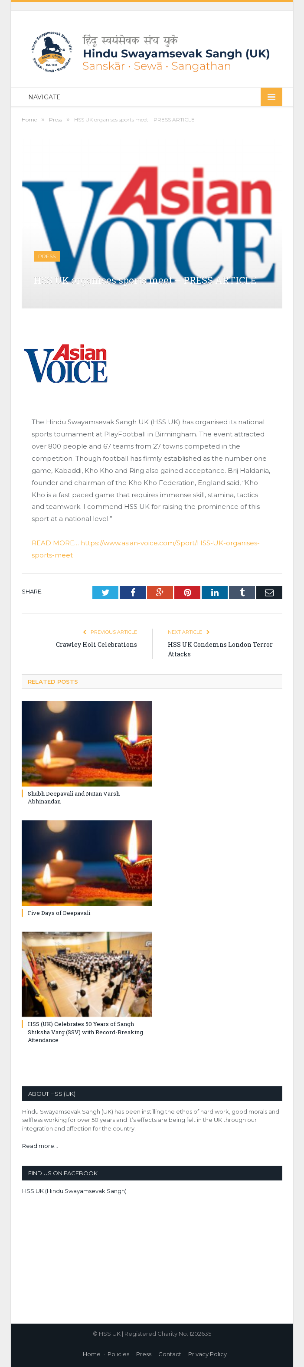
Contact (169, 1354)
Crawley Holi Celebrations (96, 644)
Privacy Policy (207, 1354)
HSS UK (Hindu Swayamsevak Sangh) (74, 1190)
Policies (118, 1354)
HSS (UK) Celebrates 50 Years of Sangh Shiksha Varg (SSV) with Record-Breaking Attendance (85, 1031)
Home (92, 1354)
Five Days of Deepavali (59, 913)
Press (47, 256)
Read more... (40, 1145)
